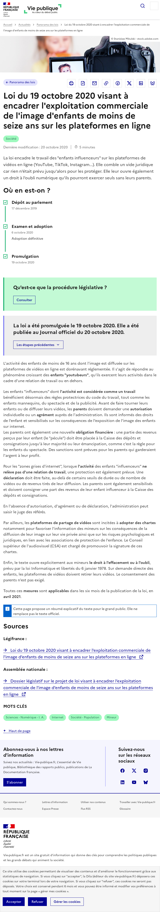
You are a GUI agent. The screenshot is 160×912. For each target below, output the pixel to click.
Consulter (24, 299)
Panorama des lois (47, 25)
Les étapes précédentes (38, 344)
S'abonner (15, 782)
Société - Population (85, 717)
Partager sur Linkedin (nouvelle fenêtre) (141, 83)
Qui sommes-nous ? (14, 802)
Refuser (37, 901)
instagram (146, 771)
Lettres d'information (55, 802)
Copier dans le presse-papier (106, 83)
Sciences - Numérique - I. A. (25, 717)
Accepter (13, 901)
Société (11, 139)
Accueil (7, 25)
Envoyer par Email (94, 83)
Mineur (111, 717)
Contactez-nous (12, 809)
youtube (134, 782)
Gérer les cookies (67, 901)
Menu (154, 6)
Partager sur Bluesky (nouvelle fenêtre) (152, 83)
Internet (57, 717)
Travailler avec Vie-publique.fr (137, 802)
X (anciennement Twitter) (134, 771)
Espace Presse (50, 809)
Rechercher (142, 6)
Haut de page (19, 730)
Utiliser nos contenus (93, 802)
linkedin (122, 782)
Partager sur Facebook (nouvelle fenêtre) (118, 83)
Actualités (24, 25)
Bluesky (146, 782)
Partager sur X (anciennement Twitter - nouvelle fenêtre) (129, 83)
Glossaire (125, 809)
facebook (122, 771)
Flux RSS (86, 809)
